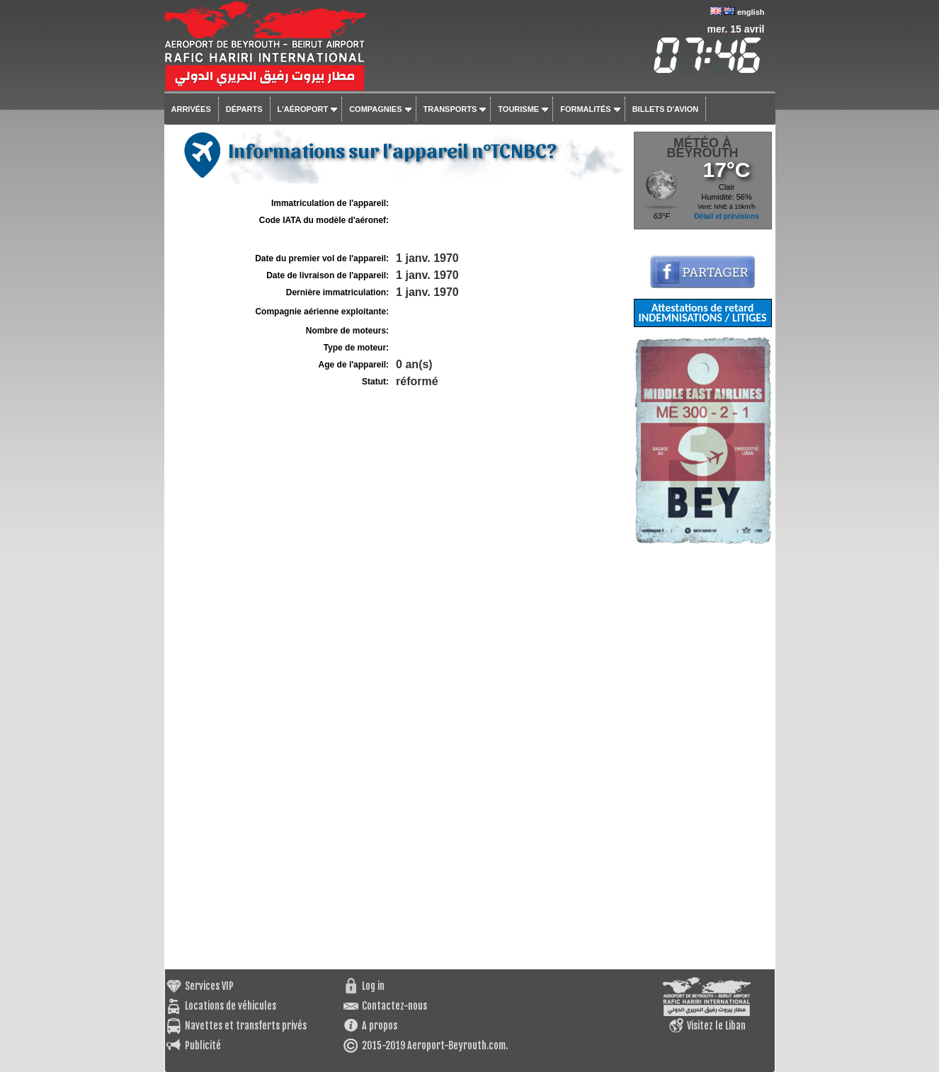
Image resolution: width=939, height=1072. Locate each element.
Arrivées (191, 109)
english (751, 12)
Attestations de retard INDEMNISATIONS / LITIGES (702, 312)
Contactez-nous (394, 1006)
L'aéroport (303, 109)
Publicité (203, 1045)
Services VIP (209, 986)
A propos (379, 1026)
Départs (244, 109)
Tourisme (518, 109)
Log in (373, 986)
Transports (450, 109)
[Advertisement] (703, 756)
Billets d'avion (665, 109)
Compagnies (375, 109)
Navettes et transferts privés (246, 1026)
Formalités (585, 109)
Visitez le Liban (716, 1026)
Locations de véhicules (230, 1006)
